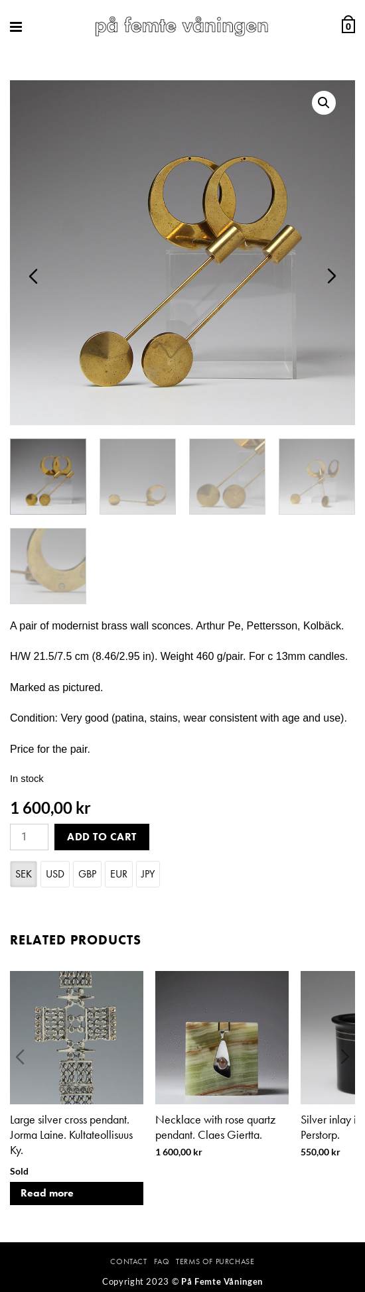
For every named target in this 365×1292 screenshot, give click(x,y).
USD (55, 874)
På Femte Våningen (222, 1281)
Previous (33, 276)
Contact (128, 1261)
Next (332, 276)
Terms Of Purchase (215, 1261)
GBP (87, 874)
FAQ (162, 1261)
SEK (23, 874)
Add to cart (101, 837)
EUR (118, 874)
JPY (148, 874)
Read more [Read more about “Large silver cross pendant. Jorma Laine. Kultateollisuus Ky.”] (47, 1193)
